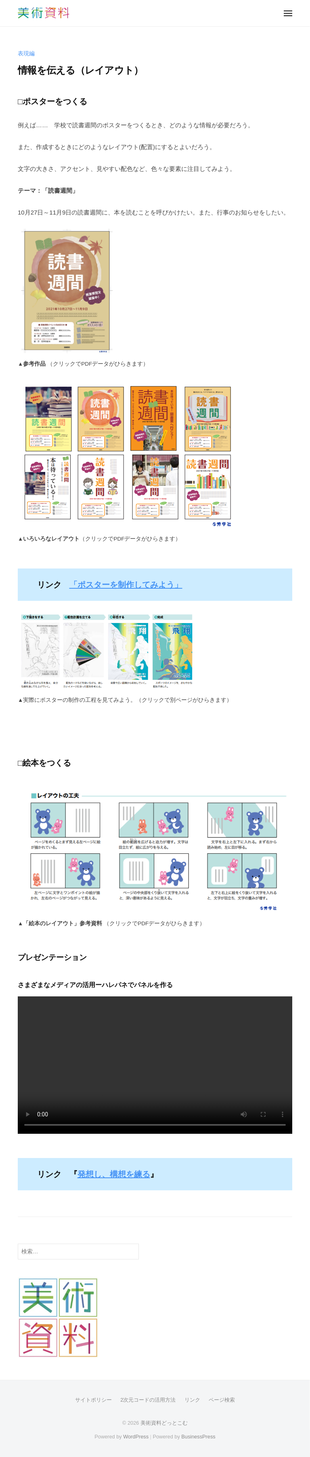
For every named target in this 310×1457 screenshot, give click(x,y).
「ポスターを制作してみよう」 (125, 584)
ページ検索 (222, 1400)
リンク (192, 1400)
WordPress (136, 1437)
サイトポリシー (93, 1400)
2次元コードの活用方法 (148, 1400)
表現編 (26, 54)
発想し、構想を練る (114, 1174)
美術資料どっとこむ (164, 1423)
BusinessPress (198, 1437)
